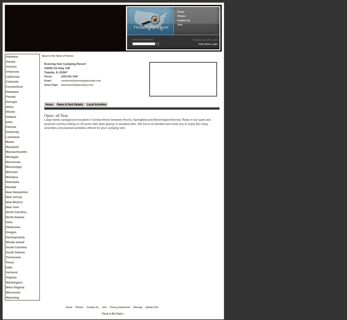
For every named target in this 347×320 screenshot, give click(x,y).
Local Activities (96, 104)
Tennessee (13, 257)
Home (180, 11)
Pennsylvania (15, 237)
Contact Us (183, 20)
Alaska (10, 61)
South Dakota (15, 252)
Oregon (11, 232)
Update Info (152, 307)
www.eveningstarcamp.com (77, 84)
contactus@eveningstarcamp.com (81, 80)
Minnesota (13, 162)
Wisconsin (13, 292)
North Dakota (15, 217)
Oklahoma (13, 227)
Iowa (9, 122)
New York (12, 207)
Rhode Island (15, 242)
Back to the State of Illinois (57, 55)
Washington (14, 282)
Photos (181, 16)
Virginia (11, 277)
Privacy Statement (120, 307)
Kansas (11, 126)
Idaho (10, 107)
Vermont (11, 272)
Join (179, 24)
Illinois (10, 111)
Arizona (11, 66)
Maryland (12, 147)
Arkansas (12, 71)
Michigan (12, 157)
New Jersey (14, 197)
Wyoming (12, 297)
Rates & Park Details (70, 104)
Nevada (11, 187)
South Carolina (16, 247)
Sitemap (137, 307)
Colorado (12, 81)
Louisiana (12, 137)
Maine (10, 142)
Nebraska (12, 182)
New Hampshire (17, 192)
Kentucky (12, 132)
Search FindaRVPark (143, 39)
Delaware (12, 91)
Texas (10, 262)
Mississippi (14, 167)
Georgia (11, 101)
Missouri (12, 172)
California (12, 76)
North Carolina (16, 212)
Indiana (11, 116)
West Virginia (15, 287)
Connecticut (14, 86)
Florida (10, 96)
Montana (12, 177)
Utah (9, 267)
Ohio (9, 222)
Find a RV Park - (113, 313)
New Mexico (14, 202)
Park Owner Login (208, 44)
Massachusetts (16, 151)
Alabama (12, 56)
